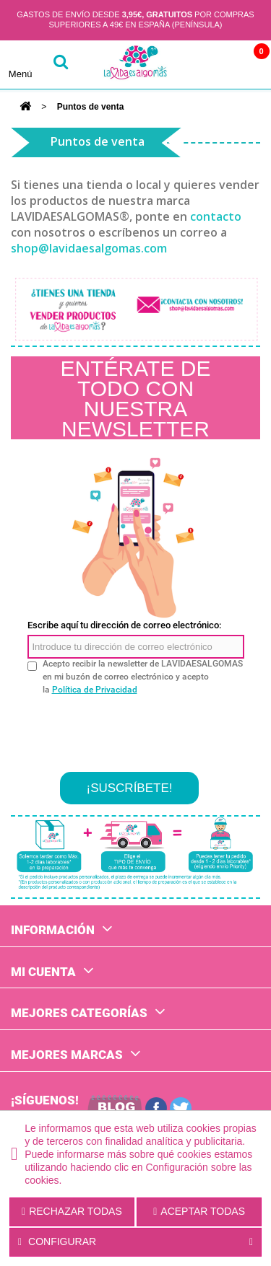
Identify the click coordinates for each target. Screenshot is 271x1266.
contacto (215, 216)
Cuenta (208, 64)
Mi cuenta (43, 971)
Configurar (135, 1242)
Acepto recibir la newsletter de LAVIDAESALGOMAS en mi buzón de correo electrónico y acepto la (143, 677)
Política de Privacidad (94, 690)
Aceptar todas (199, 1211)
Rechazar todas (72, 1211)
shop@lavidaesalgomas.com (89, 248)
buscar (60, 64)
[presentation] (137, 728)
